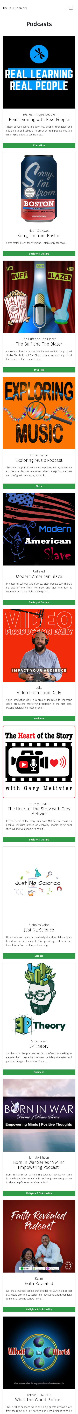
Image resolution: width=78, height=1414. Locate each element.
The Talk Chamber (15, 8)
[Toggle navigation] (70, 8)
